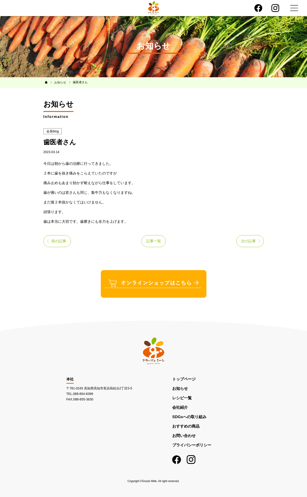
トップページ (184, 379)
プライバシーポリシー (191, 445)
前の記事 (58, 241)
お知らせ (180, 388)
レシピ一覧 (182, 398)
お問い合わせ (184, 436)
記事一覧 (153, 241)
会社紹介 (180, 407)
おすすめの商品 (186, 426)
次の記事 (248, 241)
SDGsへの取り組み (189, 417)
